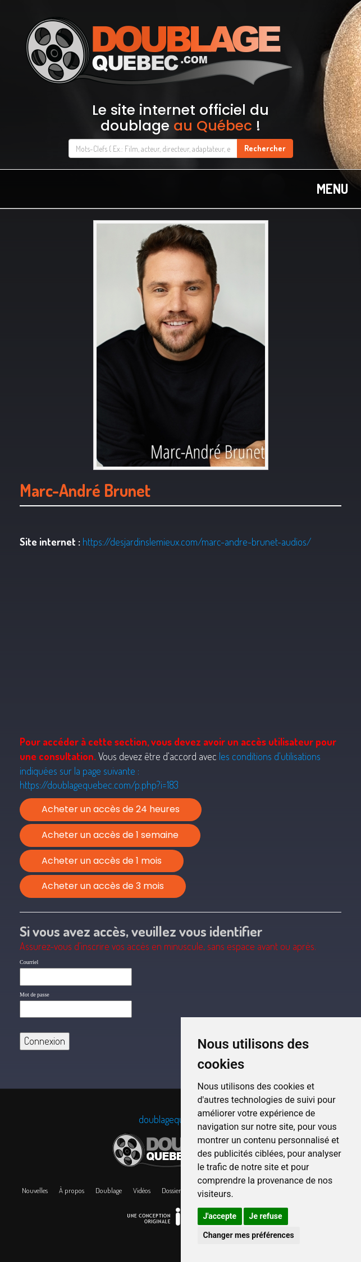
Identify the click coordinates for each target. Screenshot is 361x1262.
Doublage (108, 1190)
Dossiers (173, 1190)
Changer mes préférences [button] (248, 1235)
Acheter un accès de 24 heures (111, 809)
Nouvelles (35, 1190)
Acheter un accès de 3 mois (103, 885)
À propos (71, 1190)
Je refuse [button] (265, 1216)
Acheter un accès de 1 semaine (110, 834)
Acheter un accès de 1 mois (102, 860)
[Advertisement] (180, 642)
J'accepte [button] (220, 1216)
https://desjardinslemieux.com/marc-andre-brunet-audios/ (197, 541)
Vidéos (141, 1190)
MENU (332, 188)
